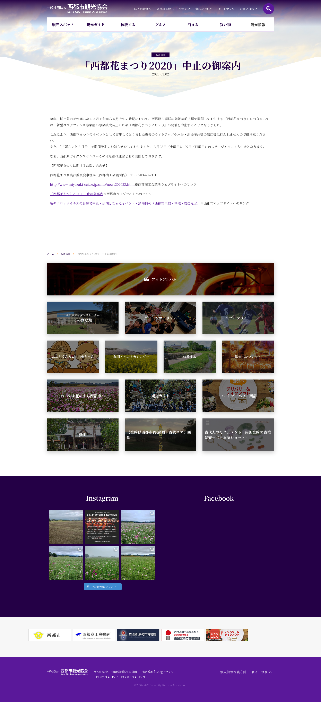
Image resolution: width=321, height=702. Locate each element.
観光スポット (63, 24)
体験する (128, 24)
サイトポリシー (262, 672)
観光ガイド (95, 24)
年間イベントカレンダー (131, 356)
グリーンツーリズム (160, 317)
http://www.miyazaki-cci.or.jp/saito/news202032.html (92, 184)
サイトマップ (226, 9)
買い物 (225, 24)
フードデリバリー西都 (238, 395)
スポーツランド (238, 317)
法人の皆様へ (142, 9)
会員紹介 (184, 9)
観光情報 (258, 24)
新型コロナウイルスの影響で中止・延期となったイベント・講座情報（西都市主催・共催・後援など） (125, 203)
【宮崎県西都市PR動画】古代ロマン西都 (159, 434)
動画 (82, 434)
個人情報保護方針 (233, 672)
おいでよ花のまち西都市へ (83, 395)
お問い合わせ (248, 9)
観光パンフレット (248, 356)
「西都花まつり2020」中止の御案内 (76, 193)
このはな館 (83, 318)
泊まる (193, 24)
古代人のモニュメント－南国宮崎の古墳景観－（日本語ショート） (238, 434)
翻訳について (204, 9)
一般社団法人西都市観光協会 (77, 8)
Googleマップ (165, 672)
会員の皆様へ (165, 9)
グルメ (160, 24)
